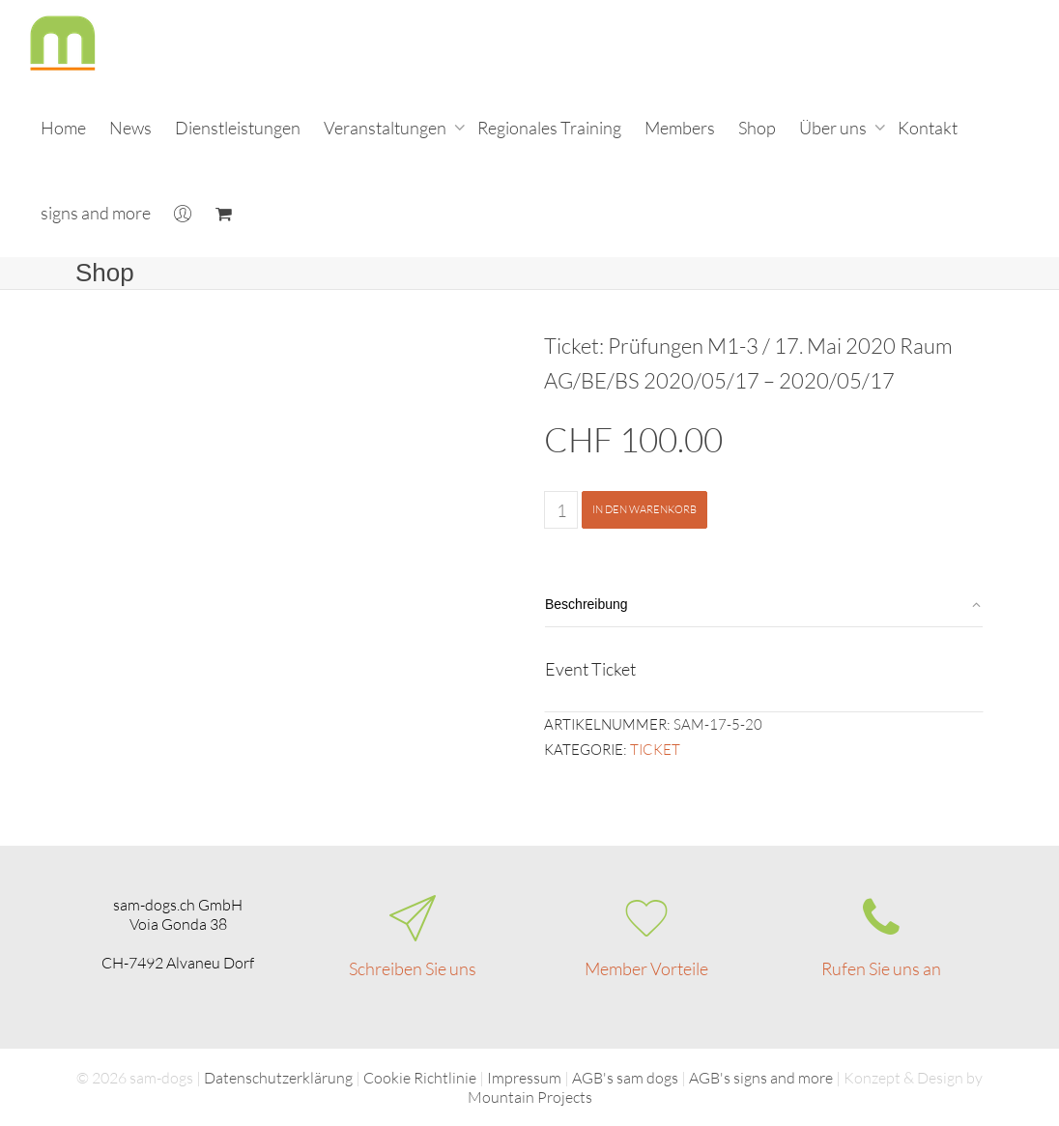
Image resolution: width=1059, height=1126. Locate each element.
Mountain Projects (530, 1097)
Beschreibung (586, 604)
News (130, 127)
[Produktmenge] (561, 510)
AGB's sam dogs (625, 1077)
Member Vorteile (646, 968)
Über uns (834, 127)
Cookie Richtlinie (419, 1077)
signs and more (96, 212)
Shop (757, 127)
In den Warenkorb (644, 509)
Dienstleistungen (238, 127)
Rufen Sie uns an (881, 968)
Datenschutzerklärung (278, 1077)
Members (679, 127)
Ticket (655, 749)
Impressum (524, 1077)
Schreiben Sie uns (412, 968)
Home (63, 127)
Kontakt (928, 127)
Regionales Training (549, 127)
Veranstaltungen (386, 127)
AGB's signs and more (761, 1077)
